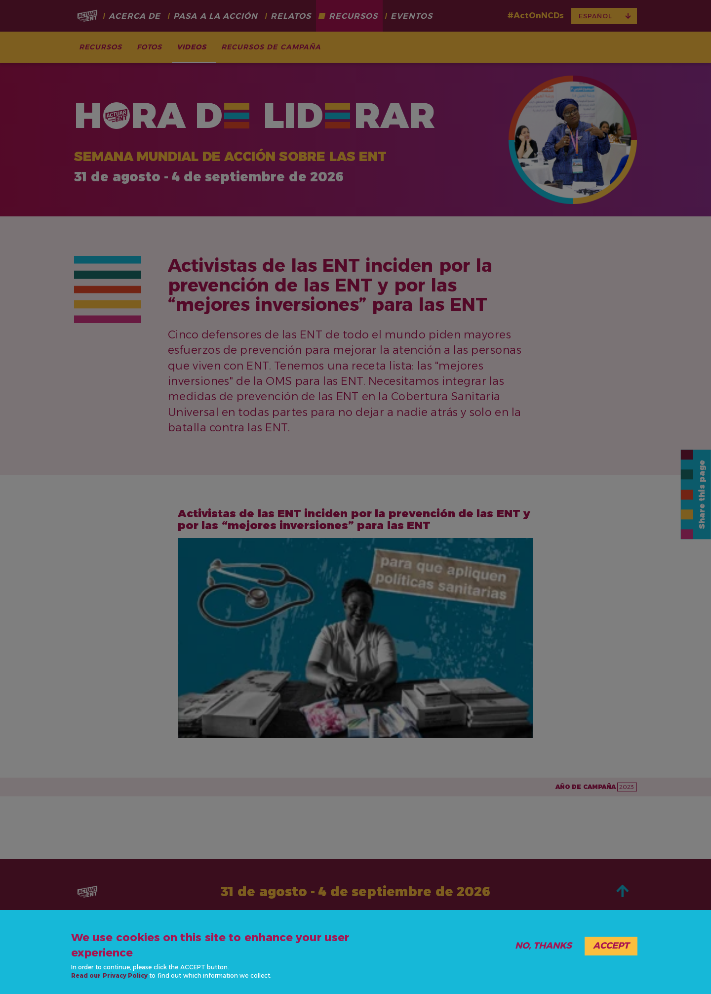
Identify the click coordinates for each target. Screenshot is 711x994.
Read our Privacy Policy (109, 975)
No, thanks (543, 945)
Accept (611, 945)
